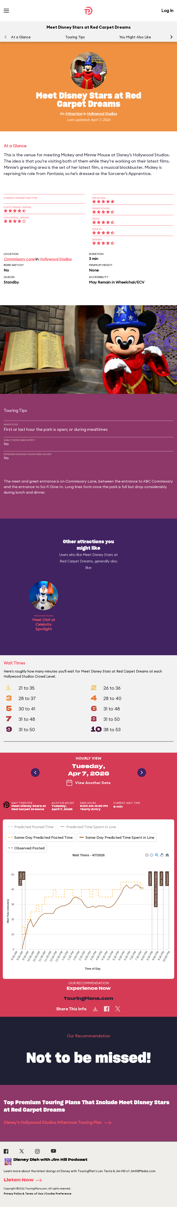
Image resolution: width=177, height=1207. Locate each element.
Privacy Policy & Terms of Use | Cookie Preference (37, 1193)
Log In (167, 10)
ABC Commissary (158, 481)
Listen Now (24, 1180)
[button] (171, 37)
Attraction (74, 114)
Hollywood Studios (102, 114)
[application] (88, 912)
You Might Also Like (135, 37)
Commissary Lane (19, 259)
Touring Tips (75, 37)
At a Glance (21, 37)
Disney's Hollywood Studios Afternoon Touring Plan (57, 1122)
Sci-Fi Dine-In (51, 486)
